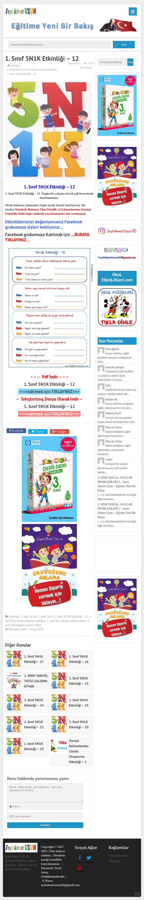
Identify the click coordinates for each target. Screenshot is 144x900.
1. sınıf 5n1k (45, 615)
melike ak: (115, 403)
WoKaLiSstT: (117, 417)
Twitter (39, 430)
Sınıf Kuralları (119, 854)
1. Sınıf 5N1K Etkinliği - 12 (70, 615)
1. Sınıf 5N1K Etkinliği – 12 (49, 384)
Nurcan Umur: (114, 431)
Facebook (17, 430)
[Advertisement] (117, 554)
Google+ (62, 430)
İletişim (115, 860)
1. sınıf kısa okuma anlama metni (66, 620)
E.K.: (117, 389)
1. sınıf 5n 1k (28, 615)
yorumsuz (76, 63)
